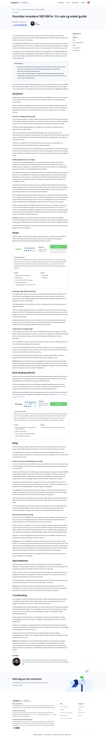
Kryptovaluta (77, 2)
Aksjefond (75, 37)
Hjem (13, 9)
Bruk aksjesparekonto (78, 42)
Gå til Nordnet (58, 404)
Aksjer (69, 2)
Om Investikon (64, 706)
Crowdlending (76, 50)
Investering (63, 2)
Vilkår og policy (64, 715)
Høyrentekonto (76, 48)
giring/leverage (50, 714)
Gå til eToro (58, 246)
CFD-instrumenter (34, 714)
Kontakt (62, 709)
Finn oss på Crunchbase (66, 718)
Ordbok (85, 2)
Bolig (74, 45)
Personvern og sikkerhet (66, 712)
